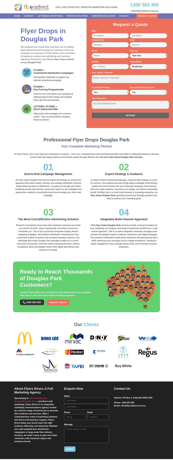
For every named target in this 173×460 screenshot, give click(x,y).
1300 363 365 (144, 4)
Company (29, 16)
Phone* (95, 51)
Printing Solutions (77, 16)
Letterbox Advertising (50, 16)
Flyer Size (134, 51)
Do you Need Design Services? (142, 88)
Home (17, 16)
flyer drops (32, 402)
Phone (67, 413)
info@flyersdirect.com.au (145, 11)
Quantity (95, 62)
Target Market (135, 62)
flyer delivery (35, 399)
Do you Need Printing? (101, 88)
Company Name (98, 40)
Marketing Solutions (103, 16)
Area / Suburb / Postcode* (102, 73)
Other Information (99, 99)
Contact (123, 16)
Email (132, 40)
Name (94, 31)
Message (68, 425)
